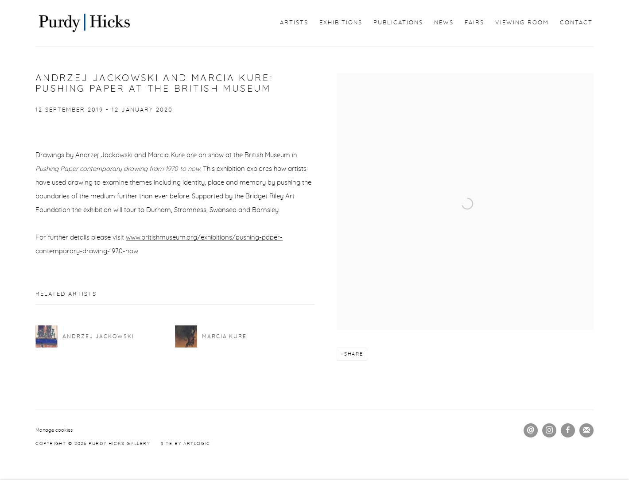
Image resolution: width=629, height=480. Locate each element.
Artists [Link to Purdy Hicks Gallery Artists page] (294, 23)
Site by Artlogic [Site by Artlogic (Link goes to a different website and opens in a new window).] (185, 443)
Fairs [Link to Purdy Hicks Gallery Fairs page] (474, 23)
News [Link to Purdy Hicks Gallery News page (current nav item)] (444, 23)
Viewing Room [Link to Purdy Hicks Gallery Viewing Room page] (522, 23)
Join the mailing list (586, 430)
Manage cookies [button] (54, 430)
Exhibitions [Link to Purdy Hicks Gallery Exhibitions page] (340, 23)
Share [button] (353, 354)
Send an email (531, 430)
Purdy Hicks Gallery (84, 23)
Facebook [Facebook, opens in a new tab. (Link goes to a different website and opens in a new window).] (568, 430)
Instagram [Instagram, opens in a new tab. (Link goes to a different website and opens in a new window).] (549, 430)
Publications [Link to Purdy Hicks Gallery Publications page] (398, 23)
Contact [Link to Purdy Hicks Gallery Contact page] (576, 23)
